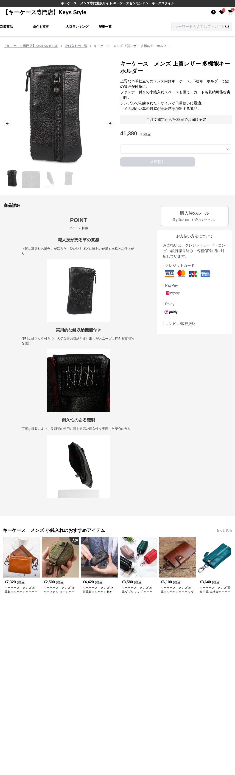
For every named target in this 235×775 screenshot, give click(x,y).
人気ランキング (77, 26)
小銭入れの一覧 (76, 46)
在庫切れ (157, 162)
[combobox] (176, 149)
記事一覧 (105, 26)
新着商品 (6, 26)
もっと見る (224, 530)
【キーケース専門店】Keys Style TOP (31, 46)
